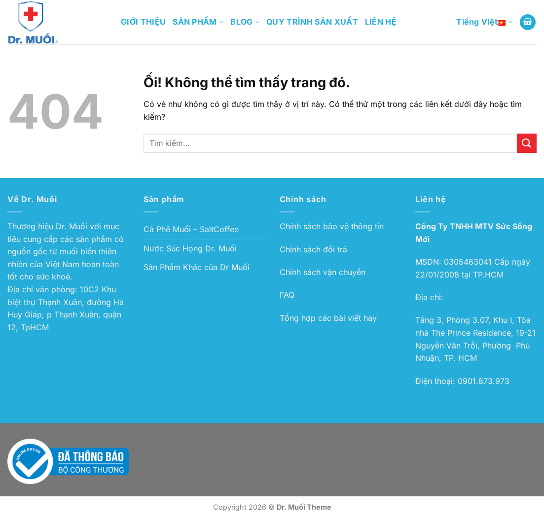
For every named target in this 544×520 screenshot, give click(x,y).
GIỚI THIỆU (143, 22)
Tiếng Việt (484, 22)
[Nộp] (527, 143)
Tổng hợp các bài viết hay (328, 318)
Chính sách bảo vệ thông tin (332, 226)
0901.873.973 (483, 381)
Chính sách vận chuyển (322, 272)
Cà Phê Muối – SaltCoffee (191, 229)
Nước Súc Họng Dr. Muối (190, 248)
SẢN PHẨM (198, 22)
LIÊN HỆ (381, 22)
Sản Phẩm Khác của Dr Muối (197, 267)
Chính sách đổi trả (313, 249)
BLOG (244, 22)
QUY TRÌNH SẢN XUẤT (312, 22)
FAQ (287, 295)
